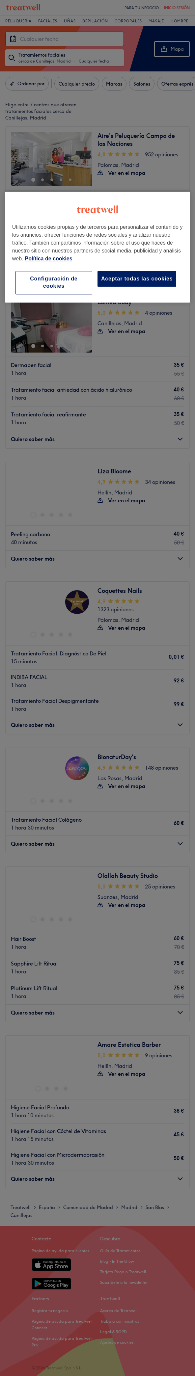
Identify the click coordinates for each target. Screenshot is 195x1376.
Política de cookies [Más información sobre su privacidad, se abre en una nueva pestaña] (48, 258)
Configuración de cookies (53, 282)
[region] (97, 247)
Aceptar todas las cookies (137, 278)
